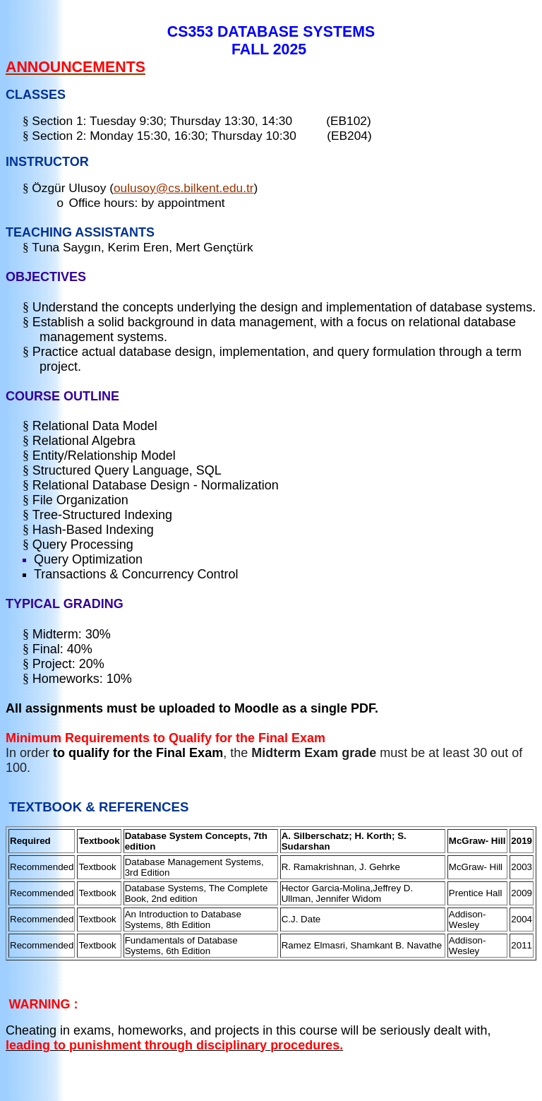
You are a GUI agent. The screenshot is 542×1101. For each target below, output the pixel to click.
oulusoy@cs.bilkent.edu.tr (184, 188)
